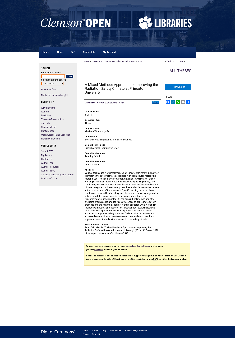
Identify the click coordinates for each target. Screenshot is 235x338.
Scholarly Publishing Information (57, 174)
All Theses (131, 61)
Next (182, 61)
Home (86, 61)
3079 (140, 61)
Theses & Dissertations (53, 119)
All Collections (48, 107)
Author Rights (48, 170)
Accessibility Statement (136, 330)
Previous (170, 61)
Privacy (86, 334)
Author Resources (50, 167)
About (95, 330)
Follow (155, 102)
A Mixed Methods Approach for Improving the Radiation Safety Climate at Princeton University (121, 88)
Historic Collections (50, 138)
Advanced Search (50, 89)
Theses (120, 61)
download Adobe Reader (138, 246)
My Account (47, 155)
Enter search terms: (51, 72)
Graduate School (49, 178)
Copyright (96, 334)
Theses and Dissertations (103, 61)
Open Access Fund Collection (55, 135)
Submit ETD (47, 151)
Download (178, 87)
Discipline (46, 115)
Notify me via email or (54, 95)
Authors (45, 111)
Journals (45, 123)
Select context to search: (53, 80)
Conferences (47, 131)
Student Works (48, 127)
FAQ (104, 330)
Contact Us (46, 159)
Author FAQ (47, 163)
